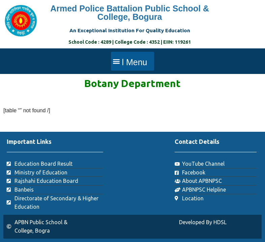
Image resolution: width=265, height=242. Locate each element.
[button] (132, 61)
